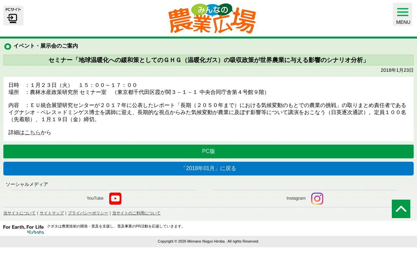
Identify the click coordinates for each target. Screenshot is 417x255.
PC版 (208, 151)
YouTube (104, 199)
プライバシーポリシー (88, 213)
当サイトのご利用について (136, 213)
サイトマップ (52, 213)
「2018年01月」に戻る (208, 168)
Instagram (305, 199)
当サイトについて (19, 213)
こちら (33, 132)
